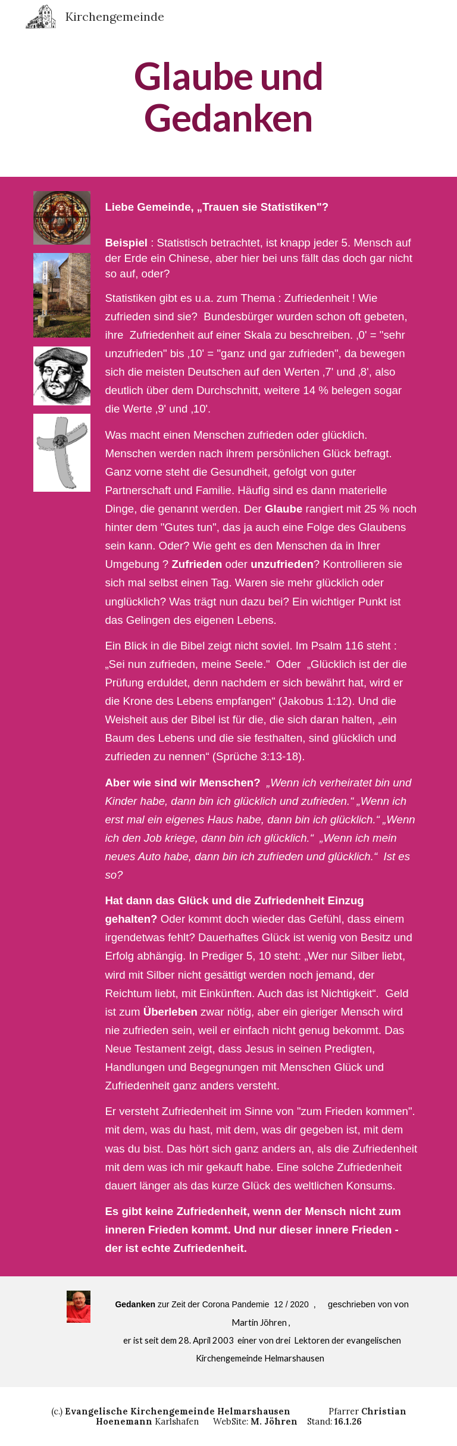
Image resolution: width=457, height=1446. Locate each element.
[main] (228, 96)
